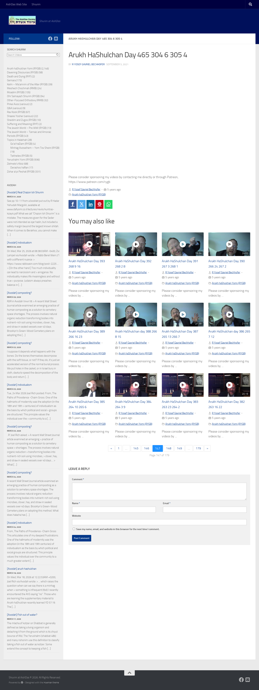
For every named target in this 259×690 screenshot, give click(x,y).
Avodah (11, 185)
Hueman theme (51, 682)
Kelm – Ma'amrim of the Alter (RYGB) (27, 84)
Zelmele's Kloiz (15, 163)
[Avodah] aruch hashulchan (21, 568)
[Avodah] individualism (19, 242)
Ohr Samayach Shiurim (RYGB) (23, 96)
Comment (78, 480)
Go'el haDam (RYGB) (21, 143)
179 (199, 449)
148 (168, 449)
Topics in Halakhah (17, 139)
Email (166, 504)
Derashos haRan (19, 167)
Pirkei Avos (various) (18, 104)
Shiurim (36, 4)
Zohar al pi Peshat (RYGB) (20, 171)
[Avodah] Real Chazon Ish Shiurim (25, 192)
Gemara (11, 80)
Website (76, 517)
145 (135, 449)
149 (180, 449)
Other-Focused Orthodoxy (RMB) (25, 100)
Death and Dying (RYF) (19, 76)
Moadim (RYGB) (15, 92)
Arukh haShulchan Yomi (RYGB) (90, 194)
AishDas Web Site (16, 4)
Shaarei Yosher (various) (20, 116)
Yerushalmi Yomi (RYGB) (20, 159)
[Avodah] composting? (19, 292)
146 (146, 449)
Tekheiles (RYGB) (19, 155)
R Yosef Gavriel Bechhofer (88, 64)
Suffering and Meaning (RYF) (22, 124)
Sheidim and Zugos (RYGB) (21, 120)
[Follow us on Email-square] (56, 38)
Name (76, 504)
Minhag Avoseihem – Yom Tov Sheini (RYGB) (34, 147)
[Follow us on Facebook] (50, 38)
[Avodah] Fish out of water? (22, 614)
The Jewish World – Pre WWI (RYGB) (27, 128)
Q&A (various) (14, 108)
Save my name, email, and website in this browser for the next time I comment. (117, 530)
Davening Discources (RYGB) (22, 72)
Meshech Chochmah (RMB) (22, 88)
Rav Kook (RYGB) (16, 112)
